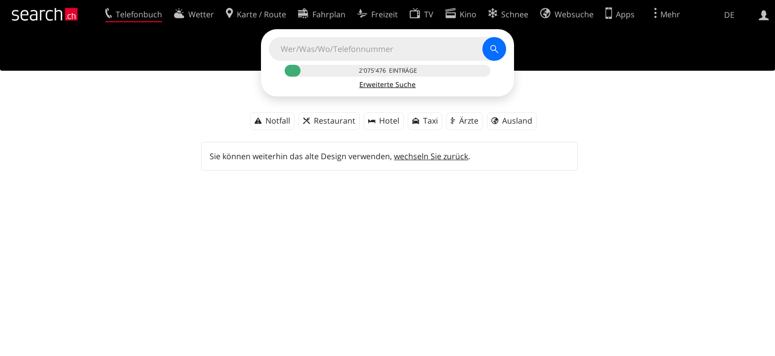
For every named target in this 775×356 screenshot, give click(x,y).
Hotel (389, 120)
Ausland (517, 120)
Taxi (430, 120)
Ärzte (468, 120)
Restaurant (334, 120)
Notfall (277, 120)
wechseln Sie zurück (431, 156)
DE (729, 14)
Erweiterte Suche (387, 85)
